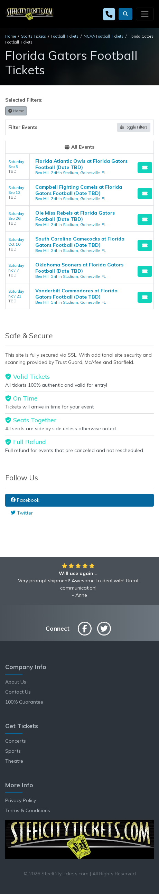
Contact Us (18, 692)
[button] (125, 14)
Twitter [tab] (22, 513)
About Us (15, 682)
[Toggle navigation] (145, 14)
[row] (79, 167)
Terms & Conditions (27, 810)
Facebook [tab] (25, 500)
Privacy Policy (20, 800)
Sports (13, 751)
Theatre (14, 761)
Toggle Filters (134, 127)
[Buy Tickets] (145, 167)
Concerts (15, 741)
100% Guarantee (24, 702)
